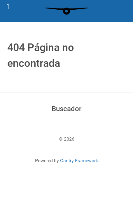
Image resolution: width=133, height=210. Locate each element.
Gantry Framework (79, 160)
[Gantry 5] (66, 11)
